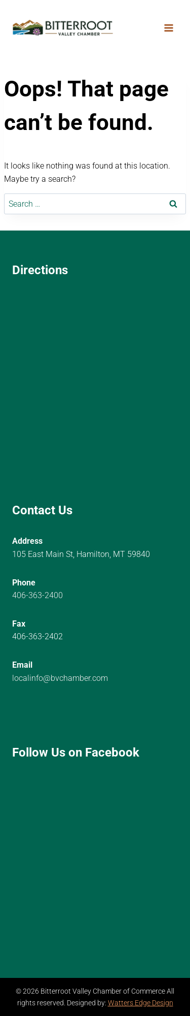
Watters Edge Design (140, 1003)
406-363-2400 (37, 595)
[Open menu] (168, 28)
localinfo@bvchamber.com (60, 678)
